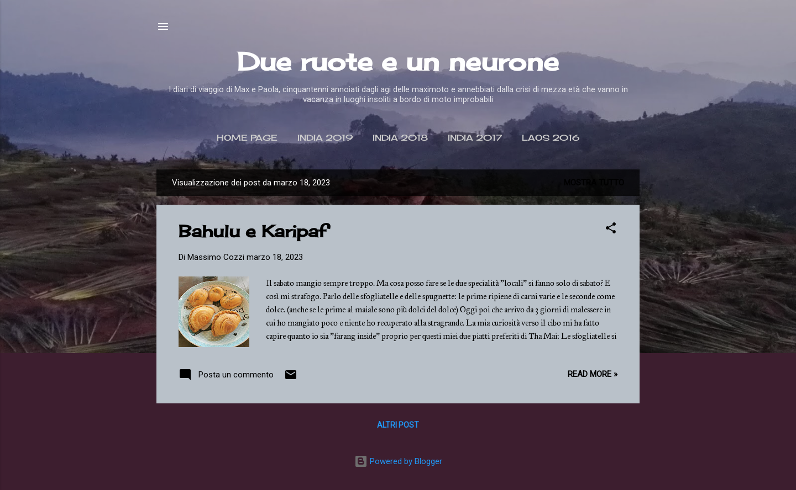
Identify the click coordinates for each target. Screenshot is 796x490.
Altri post (398, 424)
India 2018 (400, 137)
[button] (610, 229)
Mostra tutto (594, 183)
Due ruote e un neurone (398, 61)
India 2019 (325, 137)
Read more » (592, 374)
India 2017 (475, 137)
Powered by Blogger (398, 461)
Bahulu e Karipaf (253, 231)
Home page (247, 137)
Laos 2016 (550, 137)
